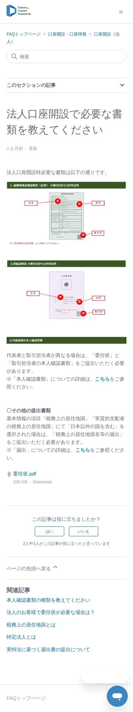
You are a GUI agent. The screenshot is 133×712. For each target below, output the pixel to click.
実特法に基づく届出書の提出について (48, 649)
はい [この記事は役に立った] (49, 531)
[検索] (66, 56)
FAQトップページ (24, 34)
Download (42, 481)
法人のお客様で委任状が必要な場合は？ (51, 612)
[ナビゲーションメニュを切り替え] (121, 11)
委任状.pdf (24, 473)
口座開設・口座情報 (67, 34)
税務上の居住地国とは (31, 624)
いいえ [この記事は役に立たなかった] (83, 531)
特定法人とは (21, 637)
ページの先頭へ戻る (33, 567)
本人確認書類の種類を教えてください (48, 600)
